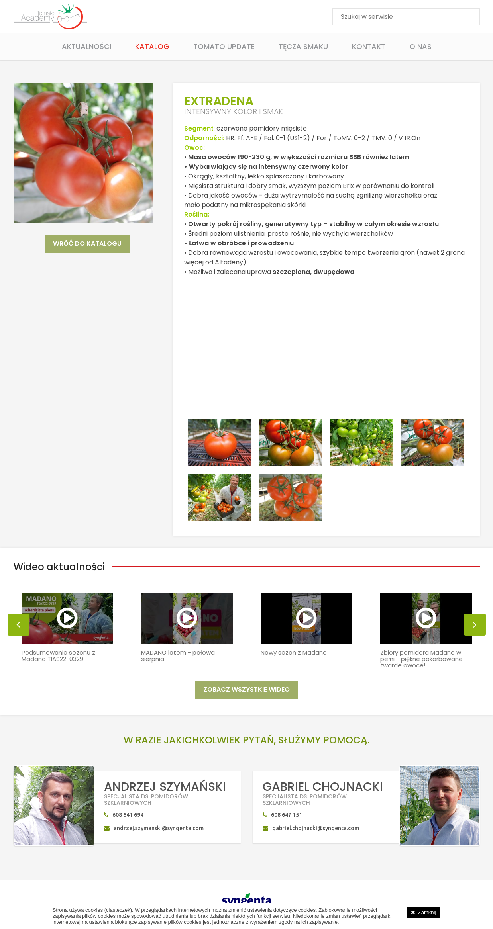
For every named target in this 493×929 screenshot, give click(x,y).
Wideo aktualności (59, 568)
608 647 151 (286, 816)
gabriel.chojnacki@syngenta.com (315, 829)
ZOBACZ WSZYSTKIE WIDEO (246, 690)
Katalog (152, 46)
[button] (18, 626)
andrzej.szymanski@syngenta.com (159, 829)
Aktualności (86, 46)
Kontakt (368, 46)
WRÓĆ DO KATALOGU (87, 243)
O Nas (420, 46)
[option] (67, 622)
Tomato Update (224, 46)
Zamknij (427, 912)
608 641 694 (127, 816)
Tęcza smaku (303, 46)
